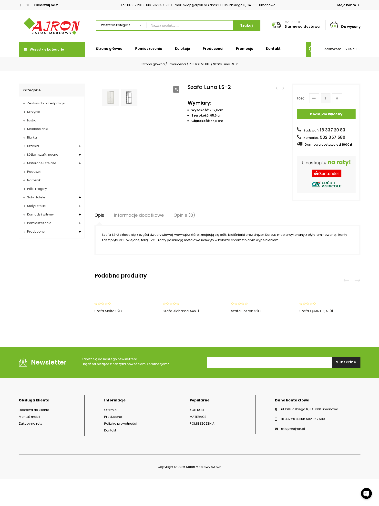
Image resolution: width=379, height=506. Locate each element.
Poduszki (34, 171)
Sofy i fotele (36, 197)
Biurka (32, 137)
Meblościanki (37, 129)
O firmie (110, 436)
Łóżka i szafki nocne (42, 154)
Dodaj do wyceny (326, 114)
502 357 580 (351, 49)
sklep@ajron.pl (293, 455)
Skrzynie (33, 111)
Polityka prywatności (120, 450)
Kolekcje (182, 48)
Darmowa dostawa (302, 26)
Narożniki (34, 180)
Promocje (244, 48)
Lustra (31, 120)
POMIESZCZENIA (202, 450)
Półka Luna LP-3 (283, 88)
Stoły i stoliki (36, 206)
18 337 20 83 (332, 130)
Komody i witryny (40, 214)
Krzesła (33, 146)
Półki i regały (37, 188)
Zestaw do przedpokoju (46, 103)
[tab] (99, 242)
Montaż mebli (29, 443)
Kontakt (273, 48)
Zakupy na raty (30, 450)
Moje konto (347, 5)
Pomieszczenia (148, 48)
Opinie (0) (184, 242)
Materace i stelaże (41, 163)
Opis (99, 242)
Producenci (213, 48)
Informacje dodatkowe (139, 242)
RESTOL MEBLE (199, 64)
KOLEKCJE (197, 436)
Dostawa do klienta (34, 436)
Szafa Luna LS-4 (276, 88)
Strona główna (109, 48)
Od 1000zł (292, 22)
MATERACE (198, 443)
